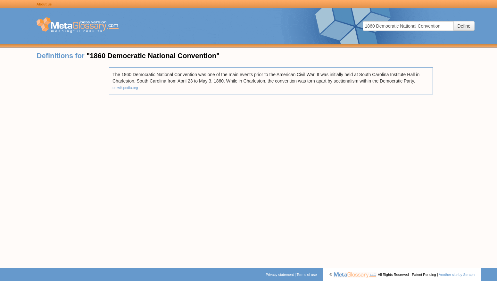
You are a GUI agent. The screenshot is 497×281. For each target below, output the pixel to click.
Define (464, 26)
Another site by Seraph (457, 275)
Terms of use (307, 275)
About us (44, 4)
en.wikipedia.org (125, 88)
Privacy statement (280, 275)
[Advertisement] (54, 163)
